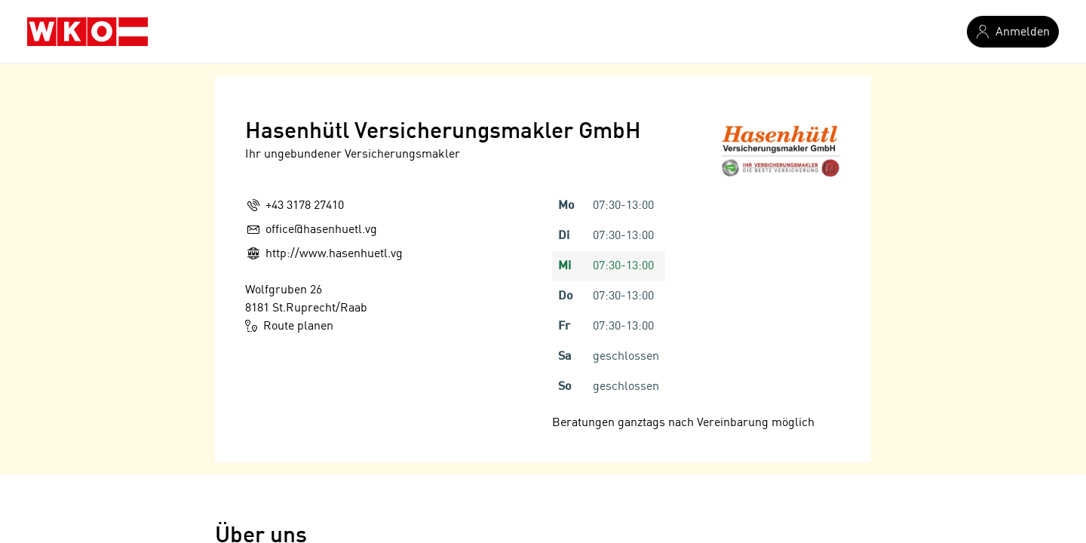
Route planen (289, 325)
